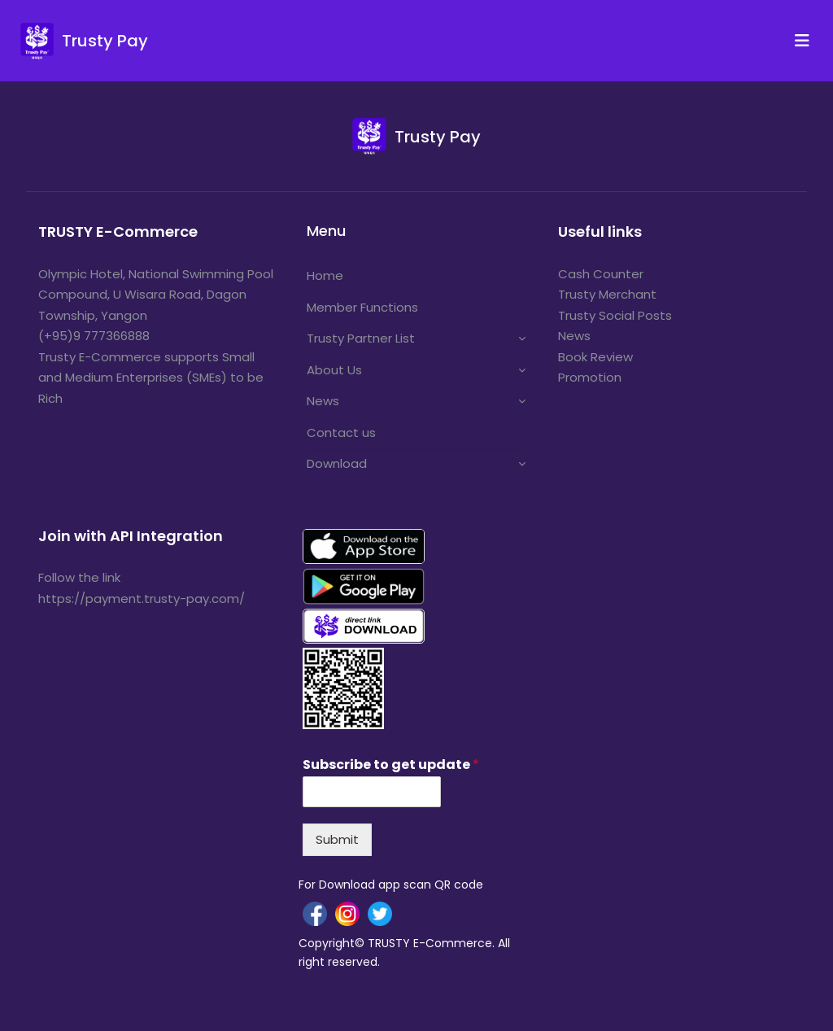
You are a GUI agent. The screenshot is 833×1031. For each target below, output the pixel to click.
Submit (337, 839)
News (323, 400)
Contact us (341, 432)
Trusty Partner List (361, 338)
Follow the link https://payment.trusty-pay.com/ (141, 588)
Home (325, 275)
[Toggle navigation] (807, 40)
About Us (334, 369)
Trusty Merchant (607, 294)
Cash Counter (600, 273)
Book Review (595, 356)
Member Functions (362, 307)
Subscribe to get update (391, 765)
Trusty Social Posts (615, 315)
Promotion (589, 377)
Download (337, 463)
